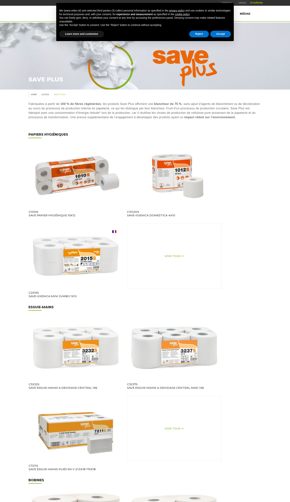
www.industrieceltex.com (145, 452)
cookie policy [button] (182, 14)
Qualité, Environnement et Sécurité (85, 469)
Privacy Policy (122, 469)
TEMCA (221, 469)
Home (33, 100)
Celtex (45, 100)
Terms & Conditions (162, 469)
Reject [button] (199, 33)
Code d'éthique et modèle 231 (195, 469)
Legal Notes (140, 469)
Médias (245, 14)
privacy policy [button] (177, 10)
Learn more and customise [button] (81, 33)
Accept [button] (220, 33)
